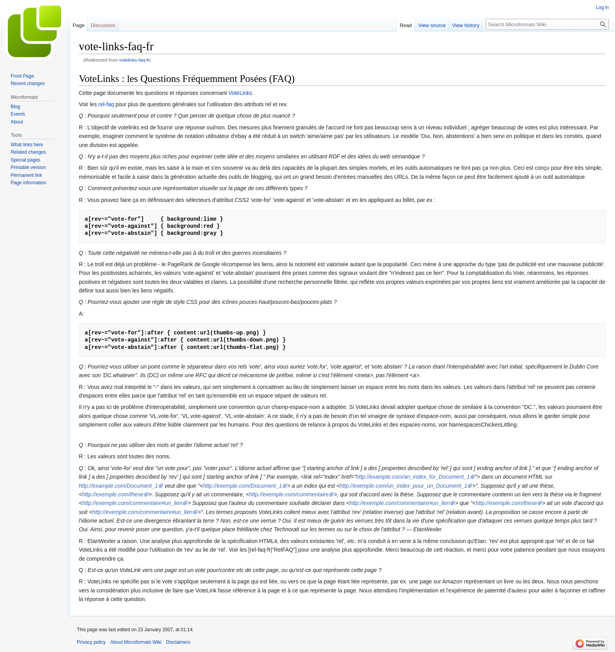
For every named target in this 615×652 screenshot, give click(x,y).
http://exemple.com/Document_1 (242, 486)
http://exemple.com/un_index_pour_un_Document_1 (403, 486)
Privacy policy (91, 642)
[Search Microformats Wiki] (547, 24)
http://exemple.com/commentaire (289, 494)
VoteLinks (240, 93)
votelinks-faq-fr (134, 59)
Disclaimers (178, 642)
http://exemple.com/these (112, 494)
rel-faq (106, 104)
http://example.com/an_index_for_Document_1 (413, 477)
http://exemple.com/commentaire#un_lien (132, 503)
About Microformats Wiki (135, 642)
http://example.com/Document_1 (118, 486)
